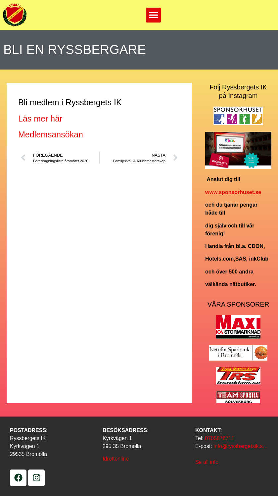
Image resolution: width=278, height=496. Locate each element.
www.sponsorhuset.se (233, 192)
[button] (153, 15)
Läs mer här (40, 118)
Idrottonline (116, 459)
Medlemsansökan (50, 134)
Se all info (206, 462)
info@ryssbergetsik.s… (240, 446)
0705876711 (219, 438)
